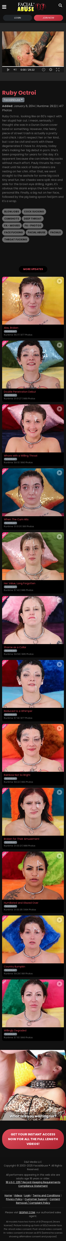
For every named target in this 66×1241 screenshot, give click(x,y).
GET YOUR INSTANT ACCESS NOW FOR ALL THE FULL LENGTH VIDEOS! (33, 1139)
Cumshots (11, 218)
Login (17, 17)
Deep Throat (33, 218)
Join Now (48, 17)
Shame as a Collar (15, 647)
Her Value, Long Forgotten (19, 583)
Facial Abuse (36, 232)
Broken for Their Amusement (21, 839)
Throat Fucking (15, 239)
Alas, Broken (11, 328)
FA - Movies (12, 225)
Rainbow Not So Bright (17, 775)
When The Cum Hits (16, 519)
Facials (55, 232)
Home (8, 1195)
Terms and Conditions (46, 1195)
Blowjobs (11, 211)
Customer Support (36, 1199)
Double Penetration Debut (20, 391)
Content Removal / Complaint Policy (38, 1201)
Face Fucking (13, 232)
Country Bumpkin (14, 966)
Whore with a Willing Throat (20, 455)
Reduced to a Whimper (18, 711)
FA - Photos (33, 225)
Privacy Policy (14, 1199)
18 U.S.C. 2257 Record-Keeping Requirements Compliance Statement (33, 1184)
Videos (18, 1195)
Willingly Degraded (15, 1030)
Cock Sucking (34, 211)
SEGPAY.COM (27, 1212)
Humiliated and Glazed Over (21, 903)
